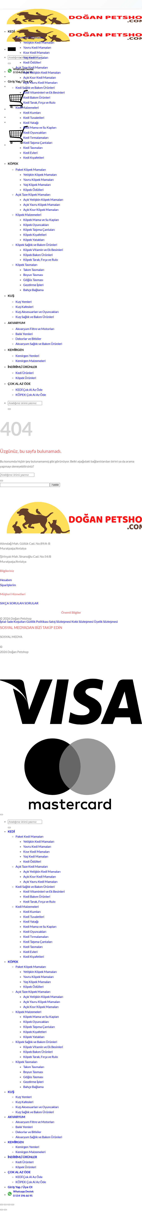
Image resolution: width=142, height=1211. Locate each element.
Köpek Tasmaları (26, 264)
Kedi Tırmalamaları (35, 137)
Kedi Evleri (30, 152)
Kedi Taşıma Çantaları (37, 142)
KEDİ (11, 31)
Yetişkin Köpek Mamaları (40, 174)
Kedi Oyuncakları (34, 132)
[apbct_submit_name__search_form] (55, 485)
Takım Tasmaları (33, 269)
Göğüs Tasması (33, 280)
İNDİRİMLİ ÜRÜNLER (22, 367)
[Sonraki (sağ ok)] (5, 1209)
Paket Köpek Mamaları (30, 169)
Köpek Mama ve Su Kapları (41, 219)
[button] (12, 49)
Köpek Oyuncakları (36, 225)
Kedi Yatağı (31, 122)
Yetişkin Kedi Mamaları (38, 42)
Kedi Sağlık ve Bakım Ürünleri (35, 87)
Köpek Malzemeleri (28, 214)
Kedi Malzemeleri (27, 107)
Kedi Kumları (32, 112)
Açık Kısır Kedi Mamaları (39, 77)
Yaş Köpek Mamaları (37, 184)
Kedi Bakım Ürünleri (36, 97)
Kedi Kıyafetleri (33, 157)
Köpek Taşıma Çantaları (39, 229)
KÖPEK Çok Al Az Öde (30, 394)
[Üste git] (1, 814)
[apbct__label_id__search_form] (25, 485)
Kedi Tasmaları (33, 147)
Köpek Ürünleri (25, 378)
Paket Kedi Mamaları (29, 37)
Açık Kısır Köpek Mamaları (41, 209)
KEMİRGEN (16, 349)
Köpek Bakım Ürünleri (38, 255)
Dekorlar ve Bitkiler (28, 338)
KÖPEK (13, 163)
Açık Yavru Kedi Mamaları (40, 82)
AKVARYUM (16, 323)
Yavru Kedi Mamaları (37, 47)
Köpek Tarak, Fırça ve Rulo (40, 259)
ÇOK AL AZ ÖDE (19, 383)
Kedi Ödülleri (32, 62)
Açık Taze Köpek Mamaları (32, 194)
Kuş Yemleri (23, 301)
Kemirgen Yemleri (27, 355)
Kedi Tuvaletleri (33, 117)
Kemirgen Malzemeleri (30, 361)
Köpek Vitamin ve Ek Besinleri (43, 250)
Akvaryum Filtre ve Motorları (34, 329)
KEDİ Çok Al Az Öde (29, 389)
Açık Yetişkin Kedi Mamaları (42, 72)
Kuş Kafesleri (24, 306)
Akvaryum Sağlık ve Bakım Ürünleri (38, 343)
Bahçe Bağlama (33, 290)
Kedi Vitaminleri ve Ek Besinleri (44, 92)
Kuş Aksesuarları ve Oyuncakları (37, 312)
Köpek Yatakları (33, 239)
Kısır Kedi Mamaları (36, 52)
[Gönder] (9, 63)
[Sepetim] (18, 144)
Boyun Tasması (33, 274)
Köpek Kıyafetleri (34, 234)
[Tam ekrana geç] (5, 1204)
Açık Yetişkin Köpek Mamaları (43, 199)
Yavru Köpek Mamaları (38, 179)
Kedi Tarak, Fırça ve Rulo (39, 102)
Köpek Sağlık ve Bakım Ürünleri (36, 244)
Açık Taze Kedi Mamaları (31, 67)
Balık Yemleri (24, 334)
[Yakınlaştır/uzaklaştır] (1, 1204)
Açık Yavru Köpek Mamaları (41, 204)
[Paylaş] (8, 1204)
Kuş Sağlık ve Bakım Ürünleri (34, 317)
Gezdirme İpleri (33, 285)
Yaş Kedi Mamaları (35, 57)
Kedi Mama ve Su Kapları (39, 127)
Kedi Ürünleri (24, 373)
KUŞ (11, 295)
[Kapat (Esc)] (12, 1204)
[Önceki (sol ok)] (1, 1209)
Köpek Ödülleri (33, 189)
